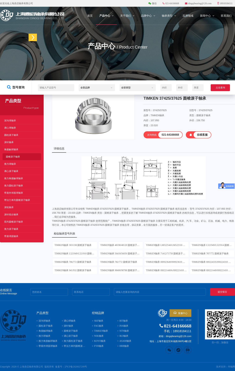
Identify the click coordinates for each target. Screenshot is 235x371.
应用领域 (188, 15)
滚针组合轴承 (11, 214)
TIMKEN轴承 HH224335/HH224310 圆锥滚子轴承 (213, 262)
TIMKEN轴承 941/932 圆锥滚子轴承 (73, 270)
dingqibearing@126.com (198, 3)
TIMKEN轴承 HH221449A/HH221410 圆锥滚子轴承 (167, 270)
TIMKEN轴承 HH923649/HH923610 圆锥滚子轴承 (167, 262)
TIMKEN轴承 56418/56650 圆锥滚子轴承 (121, 253)
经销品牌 (98, 313)
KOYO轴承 (99, 341)
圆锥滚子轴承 (13, 156)
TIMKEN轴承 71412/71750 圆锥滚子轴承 (166, 253)
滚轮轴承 (9, 207)
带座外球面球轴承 (13, 193)
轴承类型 (169, 15)
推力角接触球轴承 (13, 178)
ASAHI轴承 (124, 341)
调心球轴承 (10, 128)
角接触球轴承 (11, 149)
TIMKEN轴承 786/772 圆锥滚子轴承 (73, 262)
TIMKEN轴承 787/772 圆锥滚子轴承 (210, 253)
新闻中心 (207, 15)
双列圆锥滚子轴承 (13, 222)
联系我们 (226, 15)
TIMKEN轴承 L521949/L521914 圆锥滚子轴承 (213, 245)
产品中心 (106, 15)
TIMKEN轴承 (100, 331)
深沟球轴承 (10, 120)
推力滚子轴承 (11, 229)
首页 (90, 15)
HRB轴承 (123, 346)
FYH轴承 (98, 346)
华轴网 (231, 366)
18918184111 (225, 3)
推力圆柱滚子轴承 (13, 185)
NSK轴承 (98, 336)
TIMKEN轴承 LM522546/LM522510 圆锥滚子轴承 (167, 245)
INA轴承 (122, 326)
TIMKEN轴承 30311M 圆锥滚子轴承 (73, 245)
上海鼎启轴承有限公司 (31, 366)
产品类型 (42, 313)
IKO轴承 (122, 336)
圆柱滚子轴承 (11, 135)
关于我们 (127, 15)
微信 (152, 3)
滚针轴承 (9, 142)
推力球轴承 (10, 164)
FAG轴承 (97, 326)
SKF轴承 (97, 321)
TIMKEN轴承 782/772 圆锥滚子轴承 (118, 262)
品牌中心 (148, 15)
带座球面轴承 (11, 236)
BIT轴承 (122, 321)
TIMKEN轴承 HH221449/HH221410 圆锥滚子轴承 (213, 270)
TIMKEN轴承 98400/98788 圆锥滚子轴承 (121, 270)
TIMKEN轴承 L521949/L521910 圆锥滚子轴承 (76, 253)
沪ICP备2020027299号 (76, 366)
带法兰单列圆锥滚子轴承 (17, 200)
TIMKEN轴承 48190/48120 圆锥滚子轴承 (121, 245)
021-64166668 (171, 3)
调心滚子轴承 (11, 171)
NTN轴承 (123, 331)
